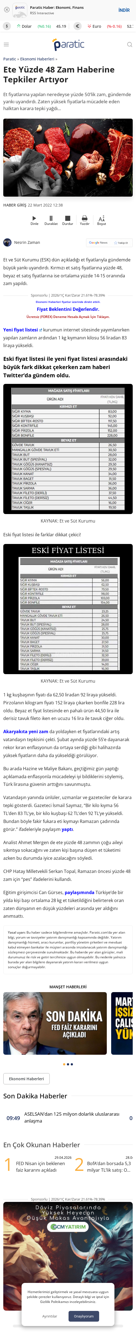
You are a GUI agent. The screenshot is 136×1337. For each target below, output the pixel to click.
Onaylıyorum (84, 1316)
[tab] (64, 1064)
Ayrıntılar (49, 1316)
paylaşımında (79, 892)
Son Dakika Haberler (35, 1095)
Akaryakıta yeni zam (25, 731)
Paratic (9, 59)
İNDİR (124, 10)
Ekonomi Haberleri (37, 59)
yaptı (67, 829)
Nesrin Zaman (27, 242)
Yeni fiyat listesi (22, 330)
